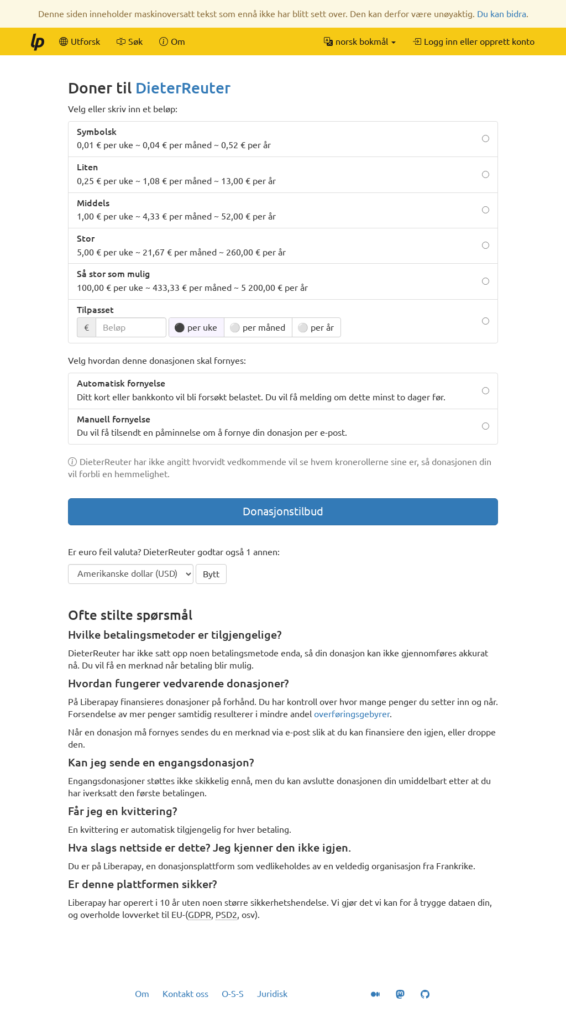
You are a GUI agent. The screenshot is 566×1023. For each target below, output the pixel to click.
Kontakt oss (185, 994)
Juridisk (272, 994)
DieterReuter (182, 87)
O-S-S (233, 994)
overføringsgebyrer (352, 714)
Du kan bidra (501, 14)
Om (142, 994)
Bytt (211, 574)
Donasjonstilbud (283, 511)
